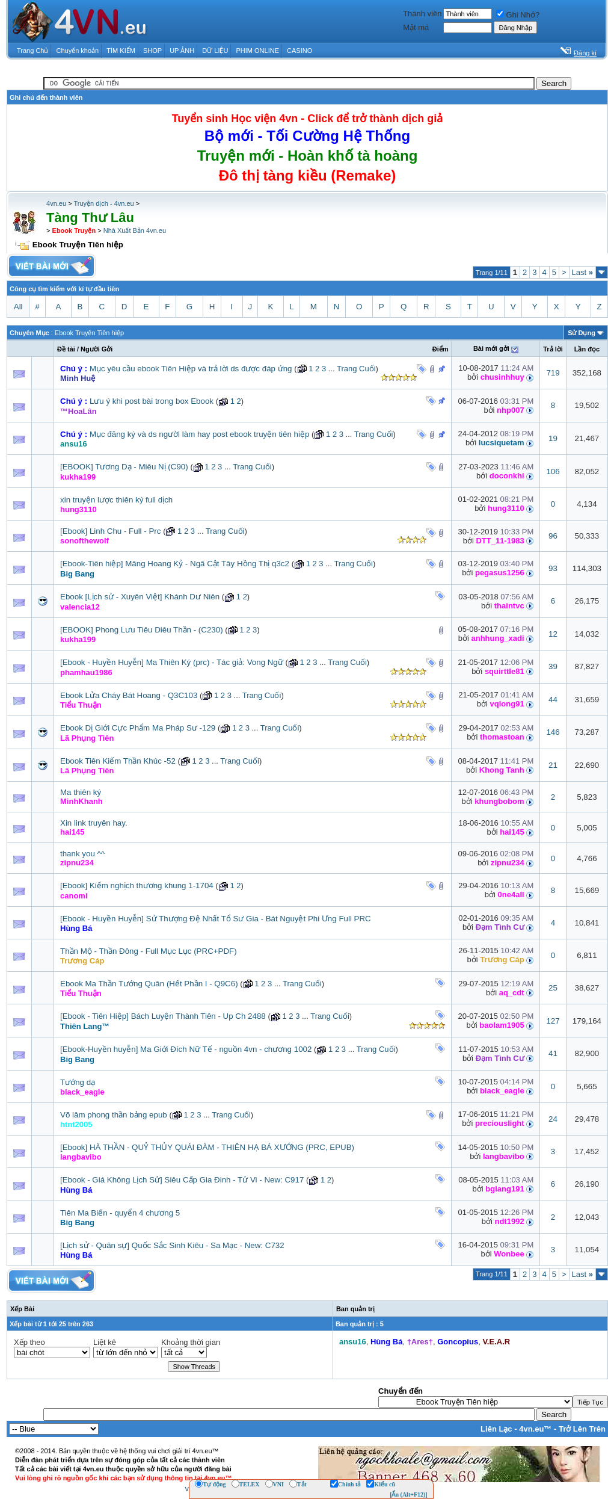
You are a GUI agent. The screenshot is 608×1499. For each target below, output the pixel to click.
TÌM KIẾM (120, 50)
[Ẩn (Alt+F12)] (409, 1494)
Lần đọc (587, 349)
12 (552, 633)
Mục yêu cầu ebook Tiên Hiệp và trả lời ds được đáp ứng (191, 368)
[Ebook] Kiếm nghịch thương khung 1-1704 (136, 885)
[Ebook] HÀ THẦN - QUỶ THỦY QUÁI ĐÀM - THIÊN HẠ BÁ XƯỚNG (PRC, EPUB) (207, 1147)
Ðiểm (440, 349)
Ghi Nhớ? (517, 14)
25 (552, 987)
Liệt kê (104, 1342)
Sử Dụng (581, 332)
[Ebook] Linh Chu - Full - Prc (110, 531)
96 (552, 535)
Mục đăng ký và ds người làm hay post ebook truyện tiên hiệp (200, 434)
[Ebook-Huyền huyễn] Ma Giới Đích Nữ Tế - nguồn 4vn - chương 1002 (186, 1049)
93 (552, 568)
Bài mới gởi (491, 348)
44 (552, 699)
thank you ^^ (82, 853)
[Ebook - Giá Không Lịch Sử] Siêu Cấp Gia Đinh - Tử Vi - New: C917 (182, 1179)
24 (552, 1118)
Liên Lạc (496, 1428)
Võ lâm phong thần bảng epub (113, 1114)
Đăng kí (585, 53)
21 (552, 765)
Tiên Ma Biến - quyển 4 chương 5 (120, 1212)
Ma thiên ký (80, 792)
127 (552, 1020)
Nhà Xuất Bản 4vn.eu (134, 230)
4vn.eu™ (535, 1428)
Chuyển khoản (78, 50)
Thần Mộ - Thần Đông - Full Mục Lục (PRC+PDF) (148, 951)
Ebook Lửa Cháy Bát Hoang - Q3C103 (128, 695)
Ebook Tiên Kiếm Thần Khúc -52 (118, 760)
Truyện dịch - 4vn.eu (103, 203)
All (18, 306)
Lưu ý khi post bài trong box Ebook (151, 401)
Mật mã (416, 27)
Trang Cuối (356, 368)
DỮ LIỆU (215, 50)
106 (552, 471)
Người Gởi (96, 349)
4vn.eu (56, 203)
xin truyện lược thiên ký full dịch (116, 499)
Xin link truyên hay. (93, 822)
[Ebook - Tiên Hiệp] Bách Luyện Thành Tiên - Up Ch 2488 (163, 1016)
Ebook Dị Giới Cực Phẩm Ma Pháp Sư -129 (137, 727)
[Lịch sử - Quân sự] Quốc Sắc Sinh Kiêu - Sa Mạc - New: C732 (172, 1245)
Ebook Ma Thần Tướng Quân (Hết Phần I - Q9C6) (149, 983)
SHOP (152, 50)
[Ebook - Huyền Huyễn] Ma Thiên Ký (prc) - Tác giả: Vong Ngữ (171, 662)
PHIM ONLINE (257, 50)
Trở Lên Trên (582, 1428)
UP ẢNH (182, 50)
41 (552, 1053)
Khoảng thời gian (190, 1342)
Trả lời (553, 349)
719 (552, 372)
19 (552, 438)
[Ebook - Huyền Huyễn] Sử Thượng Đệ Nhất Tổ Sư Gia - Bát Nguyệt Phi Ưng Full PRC (215, 918)
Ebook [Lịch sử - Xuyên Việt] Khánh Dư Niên (140, 596)
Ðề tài (66, 349)
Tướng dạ (77, 1082)
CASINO (299, 50)
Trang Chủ (32, 50)
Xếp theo (29, 1342)
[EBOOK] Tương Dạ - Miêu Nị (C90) (124, 466)
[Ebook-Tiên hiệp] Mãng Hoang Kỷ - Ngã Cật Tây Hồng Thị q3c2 (174, 563)
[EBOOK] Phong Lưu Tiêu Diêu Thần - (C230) (141, 629)
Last (582, 272)
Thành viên (422, 13)
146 (552, 732)
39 (552, 666)
